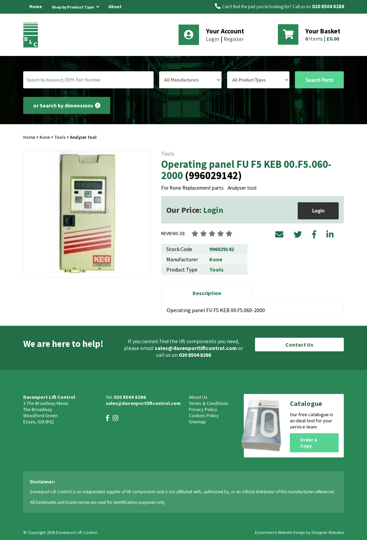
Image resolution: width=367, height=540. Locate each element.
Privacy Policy (203, 409)
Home (35, 7)
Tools (60, 137)
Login (212, 38)
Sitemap (197, 422)
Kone (45, 137)
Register (234, 38)
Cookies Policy (204, 415)
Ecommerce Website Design (280, 532)
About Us (115, 13)
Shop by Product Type (75, 6)
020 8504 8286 (328, 6)
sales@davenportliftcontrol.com (196, 348)
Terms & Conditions (208, 403)
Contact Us (299, 344)
